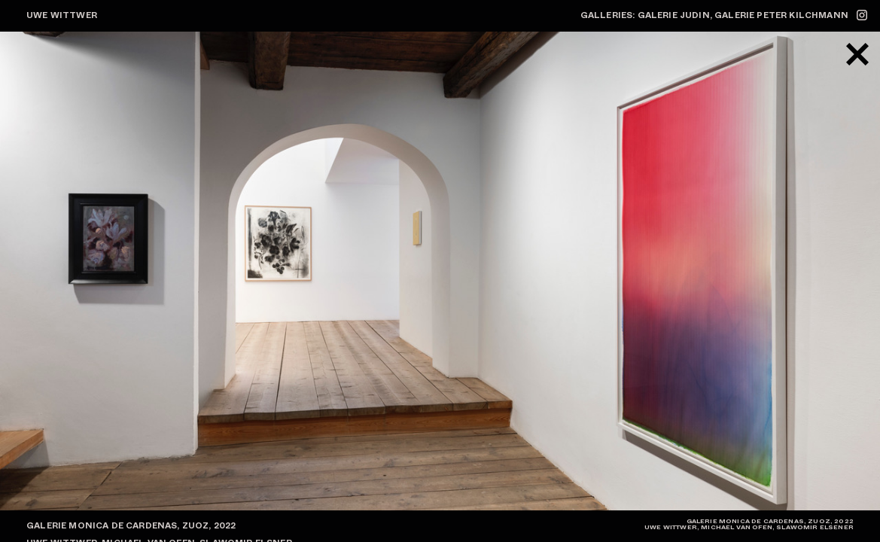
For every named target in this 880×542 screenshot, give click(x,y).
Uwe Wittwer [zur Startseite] (61, 15)
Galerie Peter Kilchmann (781, 15)
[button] (660, 271)
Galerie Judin (674, 15)
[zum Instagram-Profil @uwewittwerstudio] (862, 15)
